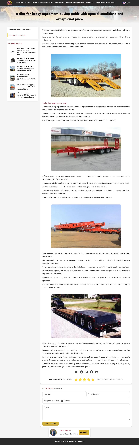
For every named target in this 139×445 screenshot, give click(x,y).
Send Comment (51, 423)
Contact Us (90, 3)
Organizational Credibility (105, 3)
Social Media (59, 3)
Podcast (28, 3)
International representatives (42, 3)
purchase (83, 432)
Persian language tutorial (75, 3)
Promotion (19, 3)
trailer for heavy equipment (16, 35)
